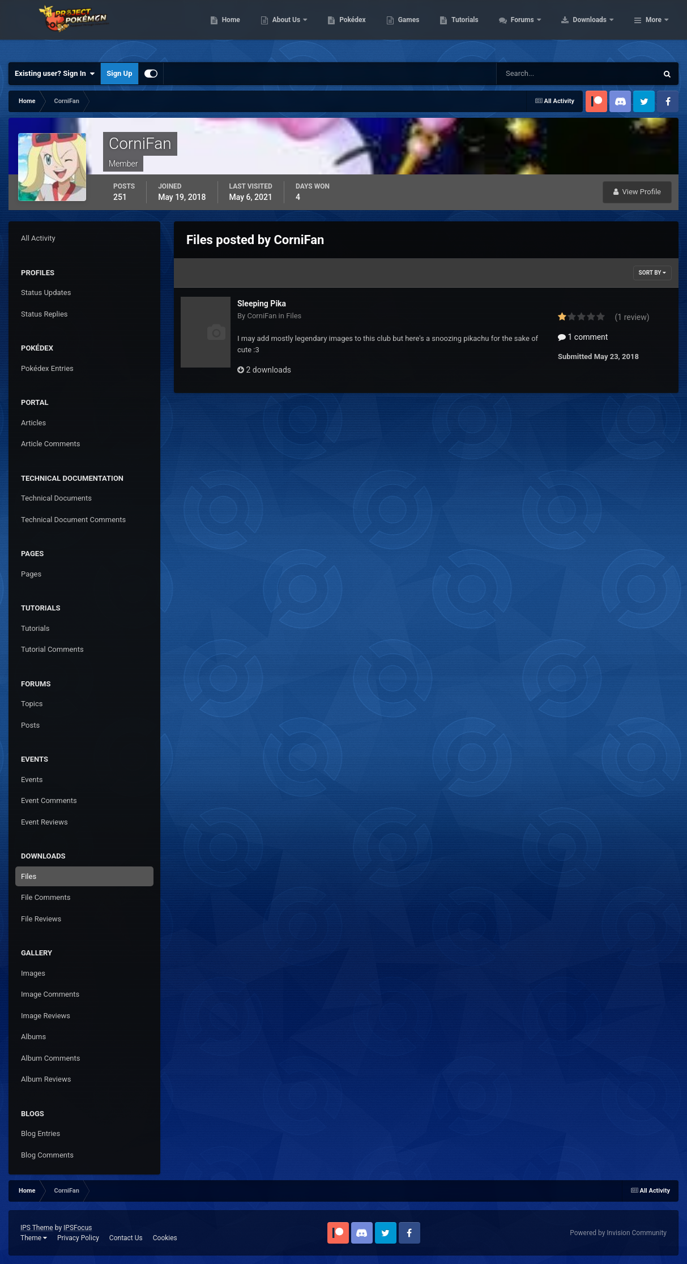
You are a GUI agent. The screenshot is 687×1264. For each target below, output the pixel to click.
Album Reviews (46, 1079)
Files (28, 876)
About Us (358, 28)
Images (33, 973)
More (653, 28)
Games (480, 28)
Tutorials (537, 28)
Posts (30, 725)
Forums (595, 28)
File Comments (45, 897)
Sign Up (119, 73)
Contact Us (126, 1238)
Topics (32, 703)
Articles (33, 423)
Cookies (165, 1238)
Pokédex (425, 28)
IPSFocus (77, 1228)
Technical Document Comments (73, 519)
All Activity (38, 238)
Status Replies (44, 314)
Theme (33, 1238)
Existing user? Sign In (55, 73)
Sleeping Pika (261, 303)
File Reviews (41, 919)
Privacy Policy (78, 1238)
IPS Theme (36, 1228)
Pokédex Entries (47, 368)
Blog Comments (47, 1155)
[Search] (542, 73)
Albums (33, 1036)
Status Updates (46, 292)
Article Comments (50, 443)
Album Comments (50, 1058)
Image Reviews (45, 1015)
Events (31, 779)
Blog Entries (40, 1133)
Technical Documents (56, 498)
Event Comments (49, 800)
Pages (31, 574)
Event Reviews (44, 822)
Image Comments (50, 994)
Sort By (652, 273)
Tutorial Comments (52, 649)
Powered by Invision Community (618, 1233)
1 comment (583, 336)
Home (303, 28)
